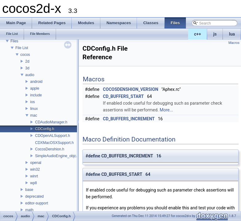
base (29, 190)
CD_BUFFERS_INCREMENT (129, 118)
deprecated (34, 196)
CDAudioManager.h (51, 122)
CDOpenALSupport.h (52, 136)
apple (34, 88)
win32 (35, 169)
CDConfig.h (44, 129)
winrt (34, 176)
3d (27, 68)
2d (27, 61)
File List (21, 48)
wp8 (33, 183)
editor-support (36, 203)
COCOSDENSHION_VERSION (130, 89)
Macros (233, 43)
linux (34, 109)
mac (33, 115)
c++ (197, 34)
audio (29, 75)
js (215, 34)
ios (32, 102)
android (36, 81)
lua (232, 34)
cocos (25, 54)
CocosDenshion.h (49, 149)
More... (166, 109)
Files (14, 41)
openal (35, 163)
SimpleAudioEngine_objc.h (57, 156)
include (36, 95)
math (29, 210)
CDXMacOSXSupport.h (54, 143)
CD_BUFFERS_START (123, 96)
